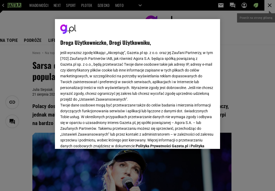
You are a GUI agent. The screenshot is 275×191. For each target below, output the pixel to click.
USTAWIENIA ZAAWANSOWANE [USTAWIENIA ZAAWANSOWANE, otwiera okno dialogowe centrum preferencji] (95, 138)
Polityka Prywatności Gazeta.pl (162, 79)
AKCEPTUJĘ (197, 138)
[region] (137, 84)
